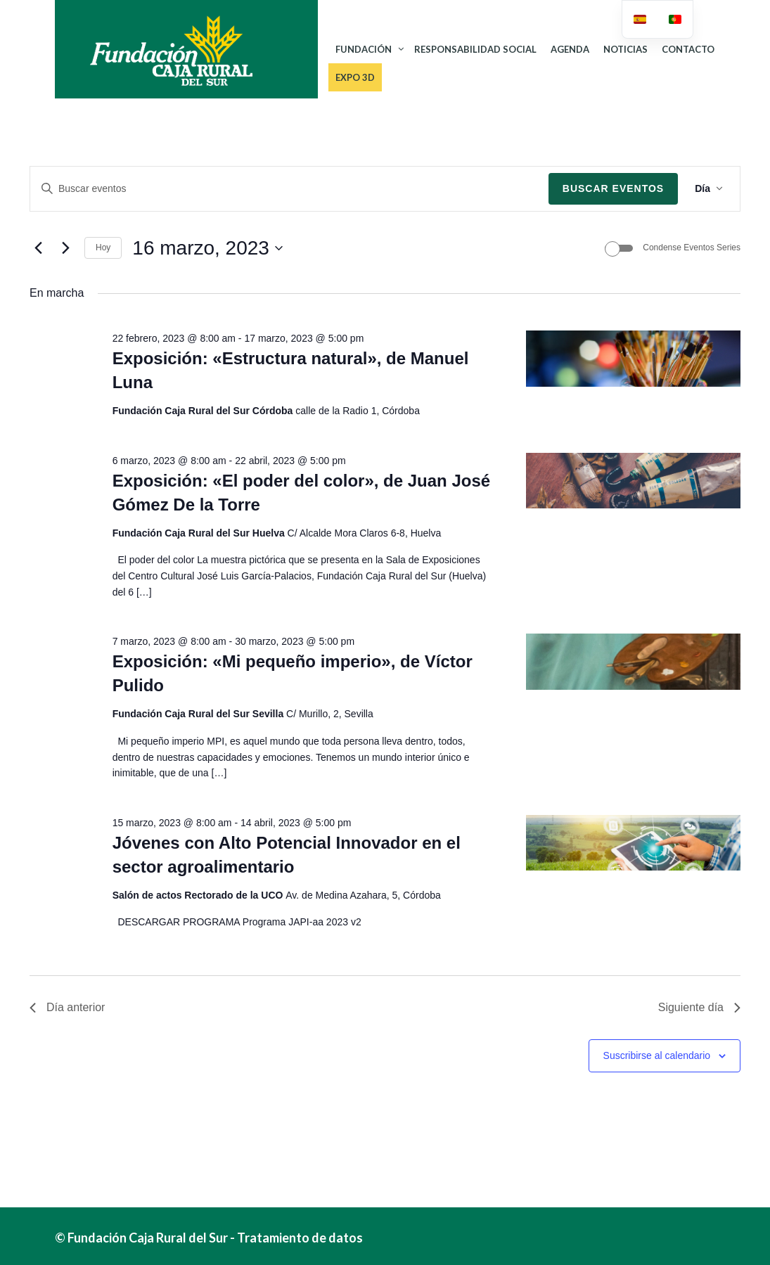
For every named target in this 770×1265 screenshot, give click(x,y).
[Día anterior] (38, 248)
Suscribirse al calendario (657, 1055)
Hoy (103, 247)
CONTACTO (688, 49)
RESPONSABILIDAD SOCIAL (475, 49)
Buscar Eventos (613, 188)
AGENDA (570, 49)
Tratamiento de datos (300, 1237)
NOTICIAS (625, 49)
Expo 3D (355, 77)
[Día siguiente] (65, 248)
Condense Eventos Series (691, 247)
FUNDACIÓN (363, 49)
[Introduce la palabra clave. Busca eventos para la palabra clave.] (289, 189)
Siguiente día (699, 1007)
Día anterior (67, 1007)
